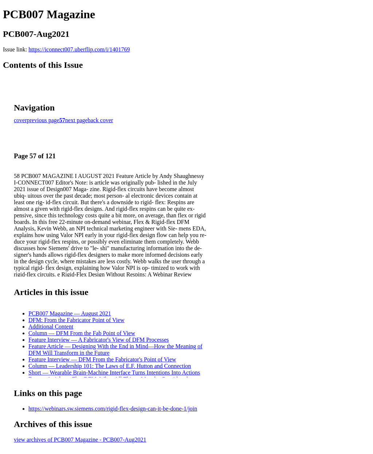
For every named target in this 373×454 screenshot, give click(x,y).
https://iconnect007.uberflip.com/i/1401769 (79, 49)
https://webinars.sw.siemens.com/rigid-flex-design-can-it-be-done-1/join (112, 409)
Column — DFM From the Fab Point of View (81, 333)
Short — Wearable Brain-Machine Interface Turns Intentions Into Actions (114, 372)
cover (20, 120)
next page (76, 120)
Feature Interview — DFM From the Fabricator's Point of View (102, 359)
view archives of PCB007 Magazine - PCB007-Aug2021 (80, 439)
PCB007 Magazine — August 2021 (69, 313)
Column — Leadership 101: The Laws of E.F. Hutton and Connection (109, 366)
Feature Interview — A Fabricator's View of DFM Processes (98, 340)
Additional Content (50, 326)
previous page (43, 120)
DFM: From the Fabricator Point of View (76, 320)
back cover (100, 120)
